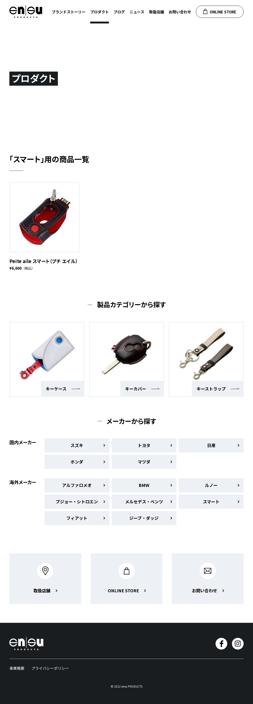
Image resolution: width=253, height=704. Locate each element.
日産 (223, 445)
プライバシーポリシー (50, 668)
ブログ (119, 12)
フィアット (85, 518)
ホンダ (88, 462)
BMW (155, 485)
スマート (221, 501)
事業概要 (16, 668)
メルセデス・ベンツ (148, 501)
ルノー (222, 485)
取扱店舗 (156, 12)
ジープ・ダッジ (150, 518)
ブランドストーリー (69, 12)
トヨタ (155, 445)
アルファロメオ (83, 485)
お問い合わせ (180, 12)
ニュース (137, 12)
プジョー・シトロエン (80, 501)
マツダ (155, 462)
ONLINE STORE (219, 12)
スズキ (88, 445)
